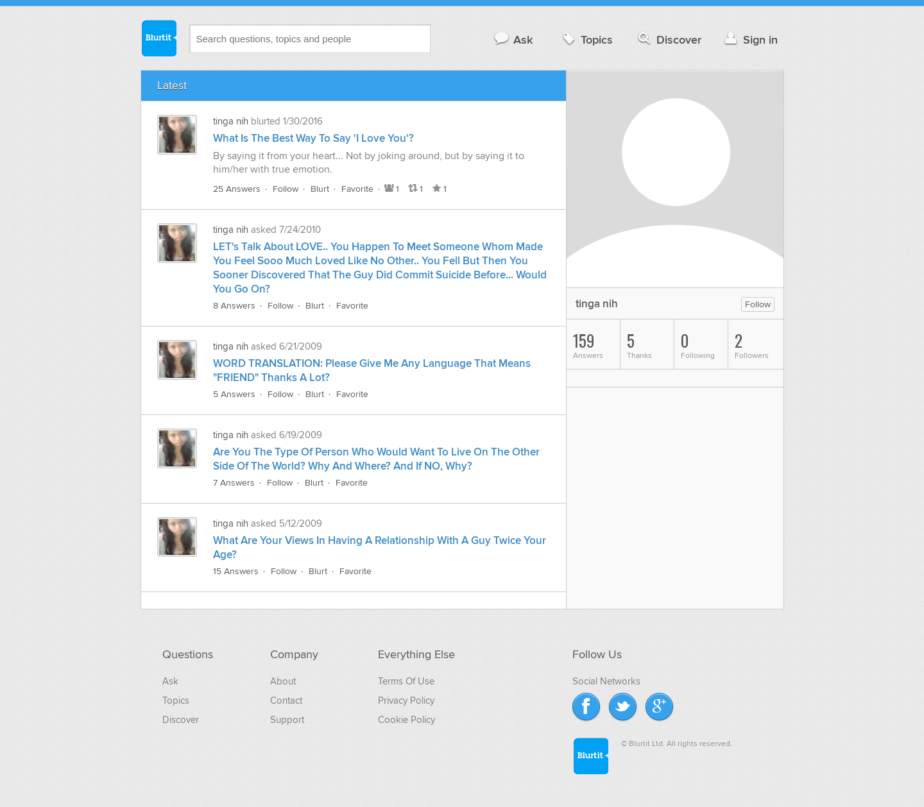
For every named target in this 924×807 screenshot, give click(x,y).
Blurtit (158, 38)
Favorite (357, 188)
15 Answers (236, 571)
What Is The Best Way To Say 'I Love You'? (313, 138)
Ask (513, 39)
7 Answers (234, 482)
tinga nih (230, 121)
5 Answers (234, 394)
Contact (286, 700)
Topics (586, 39)
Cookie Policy (406, 720)
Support (287, 720)
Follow (285, 188)
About (283, 681)
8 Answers (234, 305)
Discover (668, 39)
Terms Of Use (406, 681)
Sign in (750, 39)
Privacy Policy (406, 700)
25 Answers (237, 188)
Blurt (320, 188)
